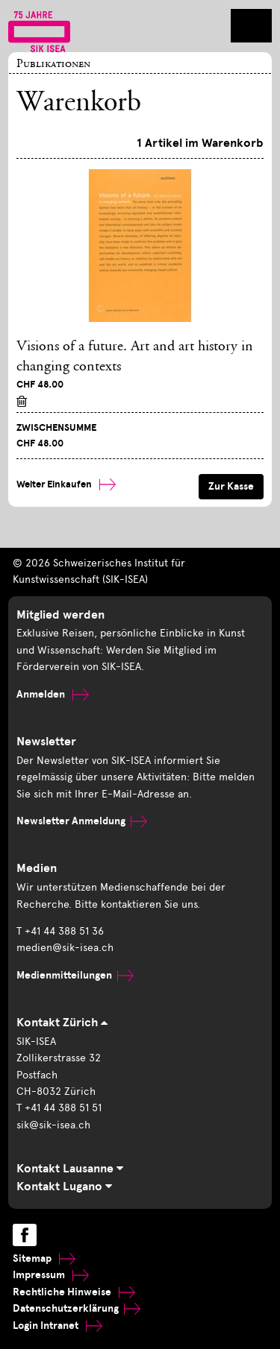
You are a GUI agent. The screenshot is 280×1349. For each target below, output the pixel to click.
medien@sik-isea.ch (64, 947)
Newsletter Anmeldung (81, 821)
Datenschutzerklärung (76, 1308)
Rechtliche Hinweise (74, 1292)
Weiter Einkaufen (66, 484)
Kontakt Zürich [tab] (62, 1022)
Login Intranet (57, 1325)
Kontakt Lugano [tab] (64, 1186)
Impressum (51, 1275)
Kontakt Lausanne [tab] (69, 1168)
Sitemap (44, 1258)
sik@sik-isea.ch (53, 1125)
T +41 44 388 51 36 (60, 931)
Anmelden (52, 694)
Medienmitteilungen (75, 975)
